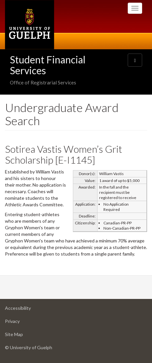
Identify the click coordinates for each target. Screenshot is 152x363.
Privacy (22, 323)
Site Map (24, 336)
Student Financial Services (47, 65)
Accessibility (28, 310)
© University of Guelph (28, 347)
